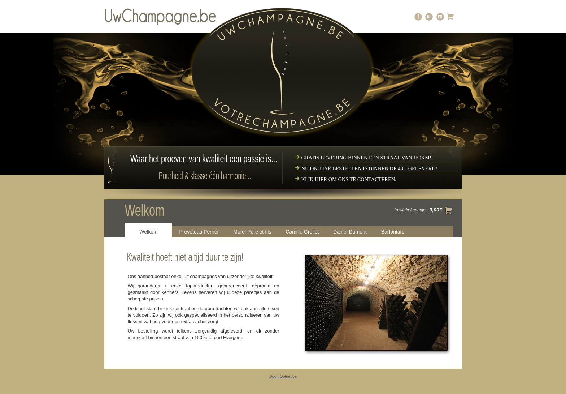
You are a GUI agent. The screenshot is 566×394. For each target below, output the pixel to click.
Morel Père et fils (252, 232)
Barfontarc (393, 232)
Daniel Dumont (350, 232)
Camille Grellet (302, 232)
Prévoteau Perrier (199, 232)
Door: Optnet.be (283, 376)
